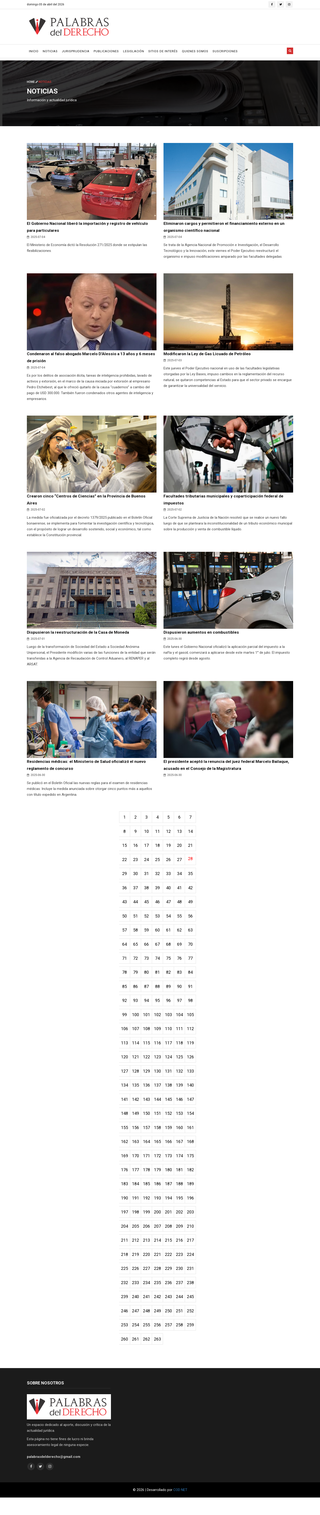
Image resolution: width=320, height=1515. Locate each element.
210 (195, 1240)
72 (136, 965)
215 (171, 1255)
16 (136, 850)
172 (160, 1168)
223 (183, 1269)
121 (136, 1067)
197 (124, 1226)
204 (124, 1240)
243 (171, 1312)
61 (171, 937)
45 (148, 908)
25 (160, 864)
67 (160, 951)
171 (148, 1168)
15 (125, 850)
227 (148, 1284)
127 (124, 1081)
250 (171, 1327)
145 (171, 1110)
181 (183, 1182)
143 (148, 1110)
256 (160, 1341)
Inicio (34, 51)
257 (171, 1341)
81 (160, 980)
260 (124, 1356)
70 (195, 951)
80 (148, 980)
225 (124, 1284)
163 (136, 1153)
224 (195, 1269)
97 (183, 1009)
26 (171, 864)
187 (171, 1197)
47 (171, 908)
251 (183, 1327)
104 (183, 1023)
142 (136, 1110)
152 (171, 1124)
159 (171, 1139)
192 (148, 1211)
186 (160, 1197)
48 (183, 908)
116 (160, 1052)
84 (195, 980)
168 (195, 1153)
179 (160, 1182)
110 (171, 1038)
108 (148, 1038)
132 (183, 1081)
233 (136, 1298)
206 (148, 1240)
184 (136, 1197)
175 (195, 1168)
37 (136, 893)
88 (160, 994)
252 (195, 1327)
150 (148, 1124)
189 (195, 1197)
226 (136, 1284)
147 (195, 1110)
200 (160, 1226)
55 (183, 922)
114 (136, 1052)
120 (124, 1067)
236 (171, 1298)
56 (195, 922)
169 (124, 1168)
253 (124, 1341)
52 (148, 922)
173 (171, 1168)
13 (183, 835)
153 (183, 1124)
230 (183, 1284)
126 (195, 1067)
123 (160, 1067)
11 (160, 835)
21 (195, 850)
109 (160, 1038)
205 (136, 1240)
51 (136, 922)
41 (183, 893)
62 (183, 937)
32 (160, 879)
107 (136, 1038)
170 (136, 1168)
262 (148, 1356)
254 (136, 1341)
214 (160, 1255)
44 (136, 908)
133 (195, 1081)
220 (148, 1269)
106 (124, 1038)
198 (136, 1226)
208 (171, 1240)
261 (136, 1356)
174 (183, 1168)
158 (160, 1139)
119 (195, 1052)
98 (195, 1009)
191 (136, 1211)
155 (124, 1139)
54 (171, 922)
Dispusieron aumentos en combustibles (201, 634)
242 (160, 1312)
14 (195, 835)
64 (125, 951)
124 (171, 1067)
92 (125, 1009)
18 (160, 850)
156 (136, 1139)
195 (183, 1211)
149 (136, 1124)
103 (171, 1023)
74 (160, 965)
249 (160, 1327)
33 (171, 879)
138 (171, 1096)
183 (124, 1197)
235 (160, 1298)
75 (171, 965)
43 (125, 908)
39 (160, 893)
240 (136, 1312)
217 (195, 1255)
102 (160, 1023)
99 (125, 1023)
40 (171, 893)
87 (148, 994)
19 (171, 850)
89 (171, 994)
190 (124, 1211)
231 (195, 1284)
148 (124, 1124)
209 (183, 1240)
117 (171, 1052)
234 (148, 1298)
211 (124, 1255)
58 (136, 937)
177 (136, 1182)
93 (136, 1009)
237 (183, 1298)
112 (195, 1038)
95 (160, 1009)
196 (195, 1211)
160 (183, 1139)
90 (183, 994)
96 (171, 1009)
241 (148, 1312)
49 (195, 908)
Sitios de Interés (163, 51)
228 (160, 1284)
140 (195, 1096)
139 (183, 1096)
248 (148, 1327)
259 (195, 1341)
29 (125, 879)
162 (124, 1153)
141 (124, 1110)
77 (195, 965)
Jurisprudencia (75, 51)
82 (171, 980)
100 (136, 1023)
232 (124, 1298)
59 (148, 937)
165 (160, 1153)
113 (124, 1052)
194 (171, 1211)
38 (148, 893)
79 (136, 980)
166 (171, 1153)
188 (183, 1197)
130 (160, 1081)
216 (183, 1255)
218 (124, 1269)
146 (183, 1110)
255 (148, 1341)
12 (171, 835)
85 (125, 994)
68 (171, 951)
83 (183, 980)
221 (160, 1269)
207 (160, 1240)
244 (183, 1312)
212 (136, 1255)
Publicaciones (106, 51)
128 (136, 1081)
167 (183, 1153)
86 (136, 994)
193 (160, 1211)
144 (160, 1110)
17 (148, 850)
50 (125, 922)
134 (124, 1096)
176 (124, 1182)
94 (148, 1009)
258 (183, 1341)
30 (136, 879)
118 (183, 1052)
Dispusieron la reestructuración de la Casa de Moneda (79, 634)
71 (125, 965)
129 (148, 1081)
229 (171, 1284)
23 (136, 864)
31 (148, 879)
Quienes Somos (195, 51)
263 (160, 1356)
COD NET (180, 1507)
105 (195, 1023)
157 (148, 1139)
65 (136, 951)
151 (160, 1124)
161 (195, 1139)
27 (183, 864)
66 (148, 951)
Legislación (133, 51)
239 (124, 1312)
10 (148, 835)
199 (148, 1226)
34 (183, 879)
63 (195, 937)
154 (195, 1124)
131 (171, 1081)
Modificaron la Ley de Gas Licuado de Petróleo (209, 354)
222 (171, 1269)
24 (148, 864)
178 (148, 1182)
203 (195, 1226)
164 (148, 1153)
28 (195, 863)
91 (195, 994)
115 (148, 1052)
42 (195, 893)
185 (148, 1197)
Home (33, 81)
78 (125, 980)
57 (125, 937)
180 (171, 1182)
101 (148, 1023)
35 (195, 879)
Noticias (50, 51)
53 (160, 922)
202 (183, 1226)
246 (124, 1327)
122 (148, 1067)
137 (160, 1096)
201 (171, 1226)
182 (195, 1182)
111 (183, 1038)
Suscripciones (225, 51)
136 (148, 1096)
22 (125, 864)
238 (195, 1298)
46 (160, 908)
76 (183, 965)
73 (148, 965)
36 (125, 893)
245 (195, 1312)
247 (136, 1327)
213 (148, 1255)
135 (136, 1096)
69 (183, 951)
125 (183, 1067)
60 (160, 937)
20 (183, 850)
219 (136, 1269)
